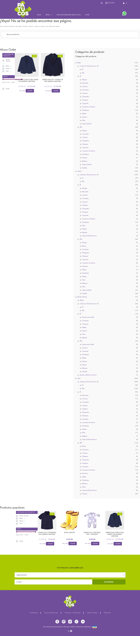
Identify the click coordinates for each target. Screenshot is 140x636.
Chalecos (85, 205)
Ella (83, 73)
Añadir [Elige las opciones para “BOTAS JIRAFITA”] (72, 543)
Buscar (101, 3)
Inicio (39, 15)
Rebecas (84, 161)
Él (82, 69)
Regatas (84, 232)
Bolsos (82, 300)
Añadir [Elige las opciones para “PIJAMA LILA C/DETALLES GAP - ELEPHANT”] (95, 543)
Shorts (84, 487)
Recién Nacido (8, 60)
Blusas (84, 246)
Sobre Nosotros (92, 613)
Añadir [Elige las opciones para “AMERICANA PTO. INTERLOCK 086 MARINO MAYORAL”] (55, 90)
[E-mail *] (53, 581)
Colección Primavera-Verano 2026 (68, 15)
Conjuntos (85, 103)
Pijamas (84, 117)
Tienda (47, 15)
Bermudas (85, 83)
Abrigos (84, 79)
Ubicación (107, 613)
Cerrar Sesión (124, 3)
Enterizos (85, 266)
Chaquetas (85, 96)
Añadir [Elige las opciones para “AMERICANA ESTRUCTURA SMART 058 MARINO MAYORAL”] (29, 90)
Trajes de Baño (86, 124)
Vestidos (84, 168)
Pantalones (85, 110)
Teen (7, 71)
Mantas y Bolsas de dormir (88, 375)
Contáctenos (33, 613)
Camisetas (85, 90)
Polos (83, 120)
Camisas (85, 86)
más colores (22, 90)
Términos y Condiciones (72, 613)
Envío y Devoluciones (51, 613)
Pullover (84, 229)
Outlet (87, 15)
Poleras (84, 276)
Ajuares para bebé (88, 317)
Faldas (84, 270)
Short (83, 287)
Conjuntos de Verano (88, 107)
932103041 (110, 3)
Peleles (84, 113)
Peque (8, 68)
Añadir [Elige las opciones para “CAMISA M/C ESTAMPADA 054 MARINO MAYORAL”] (50, 543)
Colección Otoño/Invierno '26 (89, 66)
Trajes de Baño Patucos (89, 236)
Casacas (85, 93)
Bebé (7, 66)
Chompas (85, 100)
